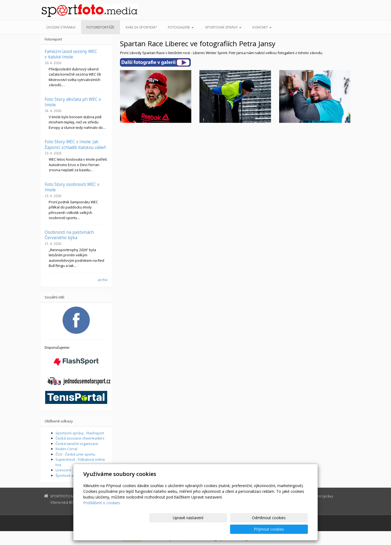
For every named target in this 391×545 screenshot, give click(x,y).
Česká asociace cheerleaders (80, 438)
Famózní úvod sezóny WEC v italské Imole (71, 54)
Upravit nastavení (198, 529)
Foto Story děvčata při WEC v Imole (73, 102)
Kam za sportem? (141, 27)
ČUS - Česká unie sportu (75, 454)
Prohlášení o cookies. (102, 514)
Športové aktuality (70, 475)
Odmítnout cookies (242, 529)
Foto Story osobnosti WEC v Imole (72, 187)
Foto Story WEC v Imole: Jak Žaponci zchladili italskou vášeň (75, 144)
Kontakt (262, 27)
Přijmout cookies (287, 529)
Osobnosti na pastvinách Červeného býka (69, 235)
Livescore (63, 470)
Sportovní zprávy (223, 27)
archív (103, 279)
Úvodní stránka (60, 27)
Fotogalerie (181, 27)
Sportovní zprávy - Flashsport (80, 433)
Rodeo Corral (66, 448)
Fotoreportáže (101, 27)
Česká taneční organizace (77, 443)
